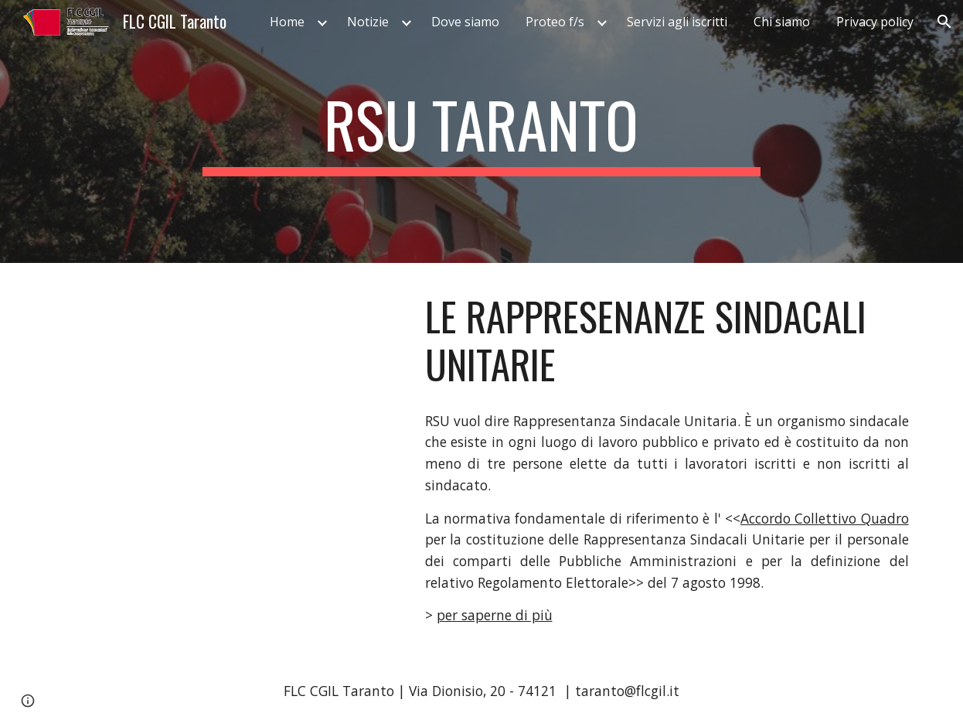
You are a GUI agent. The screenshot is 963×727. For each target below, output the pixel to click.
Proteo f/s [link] (555, 21)
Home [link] (287, 21)
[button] (944, 21)
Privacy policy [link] (875, 21)
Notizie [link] (368, 21)
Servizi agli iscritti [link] (677, 21)
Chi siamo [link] (782, 21)
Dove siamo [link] (465, 21)
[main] (481, 131)
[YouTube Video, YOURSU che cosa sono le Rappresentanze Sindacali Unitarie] (222, 379)
